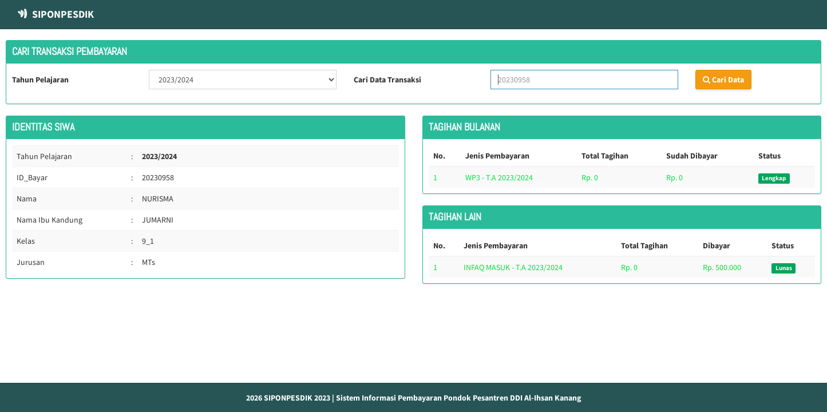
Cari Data (723, 79)
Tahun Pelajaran (40, 79)
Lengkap (774, 178)
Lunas (783, 268)
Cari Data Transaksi (387, 79)
